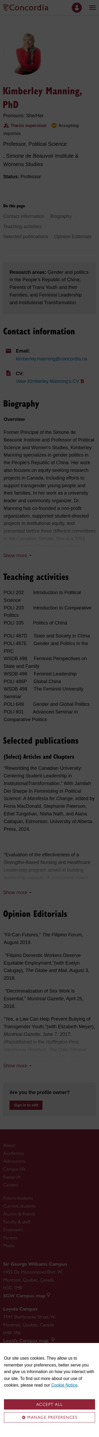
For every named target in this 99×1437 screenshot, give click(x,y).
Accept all (49, 1404)
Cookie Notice (64, 1385)
